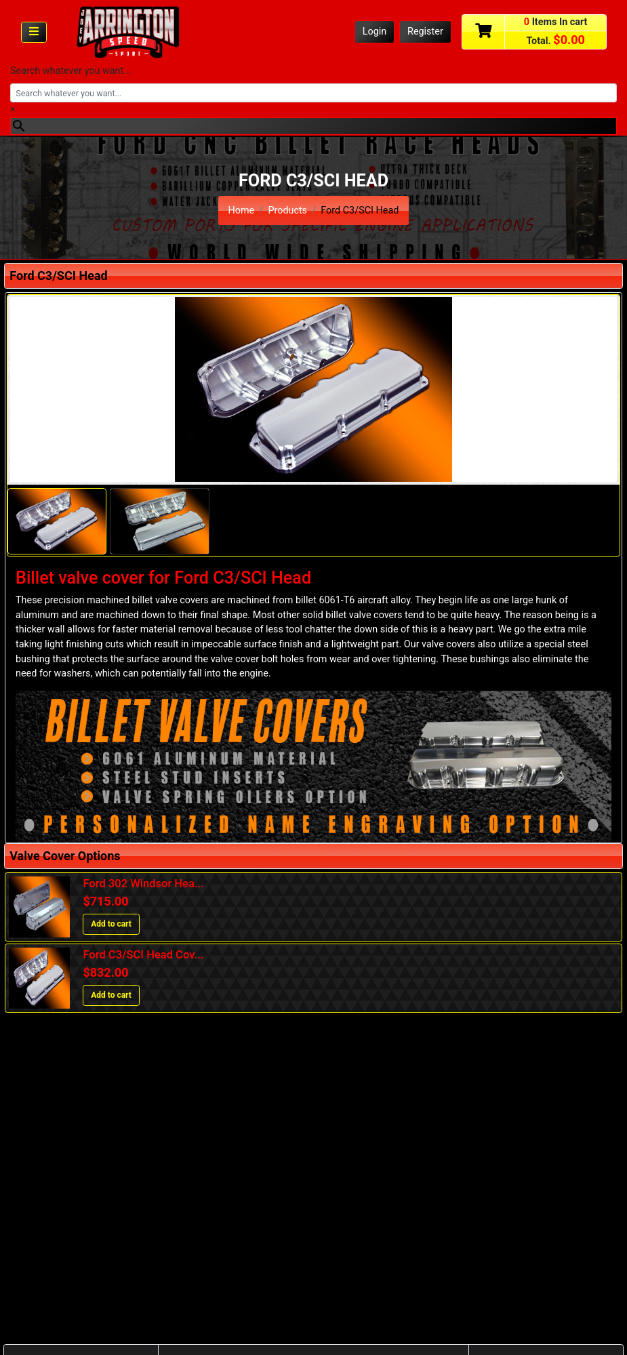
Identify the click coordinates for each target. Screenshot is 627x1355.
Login (375, 31)
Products (287, 210)
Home (241, 210)
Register (425, 31)
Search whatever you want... (71, 71)
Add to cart (111, 924)
